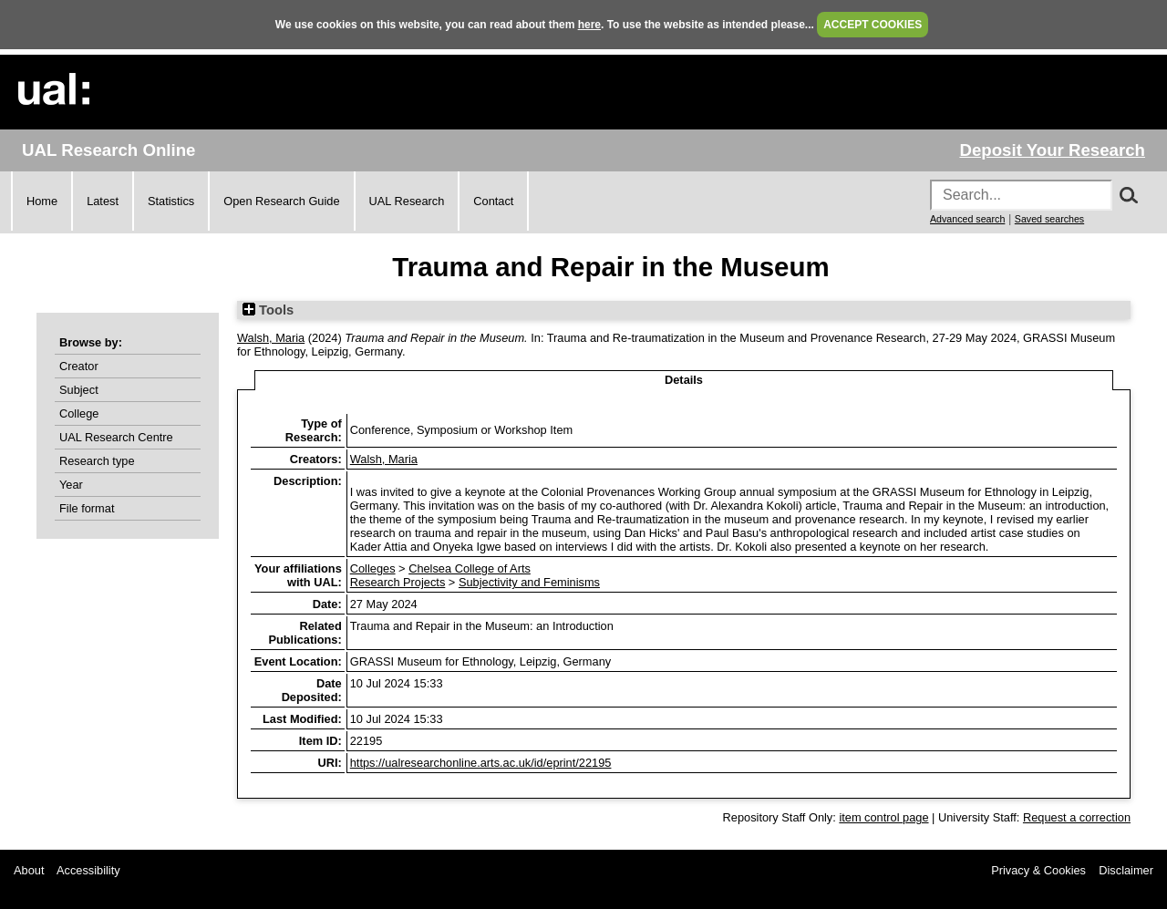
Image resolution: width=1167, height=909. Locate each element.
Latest (103, 201)
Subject (78, 390)
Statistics (171, 201)
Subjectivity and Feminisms (529, 582)
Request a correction (1077, 817)
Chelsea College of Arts (469, 568)
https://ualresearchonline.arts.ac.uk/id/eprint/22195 (481, 763)
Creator (78, 366)
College (78, 413)
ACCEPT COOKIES (872, 24)
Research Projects (398, 582)
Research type (97, 461)
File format (86, 508)
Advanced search (967, 218)
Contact (493, 201)
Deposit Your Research (1052, 150)
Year (71, 484)
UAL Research (407, 201)
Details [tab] (684, 380)
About (29, 870)
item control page (883, 817)
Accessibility (88, 870)
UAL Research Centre (116, 437)
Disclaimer (1126, 870)
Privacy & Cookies (1038, 870)
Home (41, 201)
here (589, 24)
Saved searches (1049, 218)
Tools (268, 310)
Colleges (373, 568)
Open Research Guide (281, 201)
